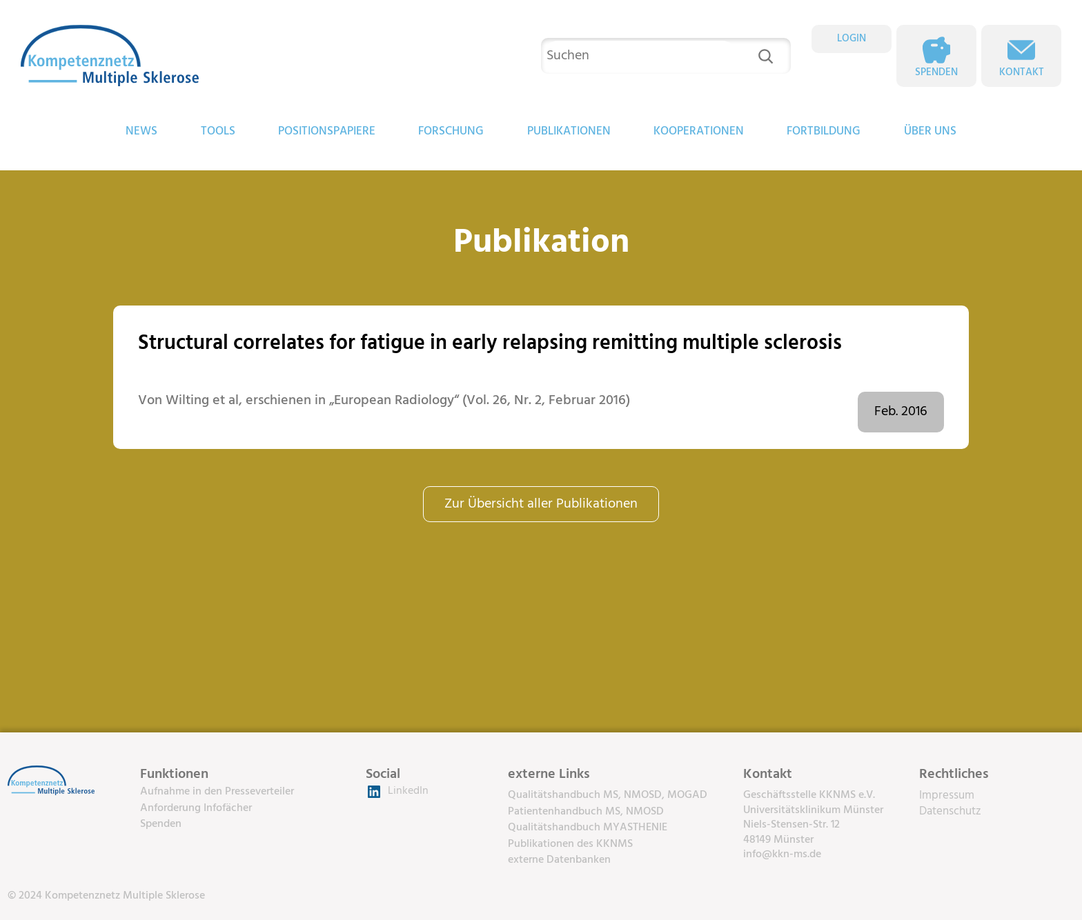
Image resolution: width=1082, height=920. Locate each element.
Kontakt (1021, 72)
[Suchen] (765, 56)
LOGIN (851, 38)
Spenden (936, 72)
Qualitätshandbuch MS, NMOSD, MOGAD (607, 795)
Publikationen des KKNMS (570, 844)
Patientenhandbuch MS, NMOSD (586, 812)
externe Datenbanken (559, 860)
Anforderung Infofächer (196, 808)
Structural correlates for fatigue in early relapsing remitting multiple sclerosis (490, 344)
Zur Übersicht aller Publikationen (541, 504)
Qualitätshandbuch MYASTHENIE (587, 828)
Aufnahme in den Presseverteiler (217, 792)
